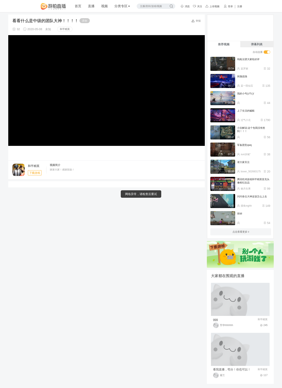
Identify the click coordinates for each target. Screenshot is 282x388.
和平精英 (65, 29)
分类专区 (122, 6)
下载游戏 (34, 172)
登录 (228, 6)
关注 (197, 6)
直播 (91, 6)
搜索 (171, 6)
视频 (104, 6)
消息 (185, 6)
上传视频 (212, 6)
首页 (78, 6)
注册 (239, 6)
